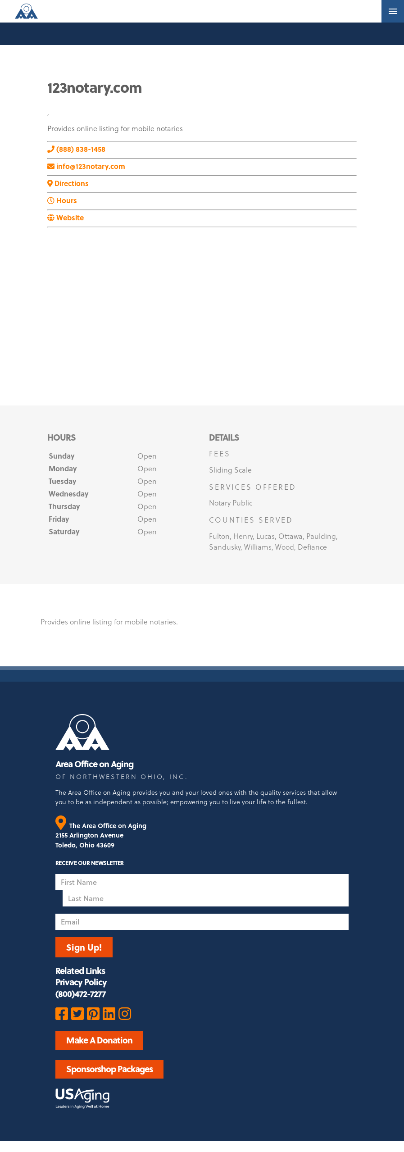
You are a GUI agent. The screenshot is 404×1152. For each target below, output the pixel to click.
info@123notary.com (86, 166)
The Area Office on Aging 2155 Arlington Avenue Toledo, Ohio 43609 (100, 835)
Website (65, 217)
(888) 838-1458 (76, 149)
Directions (68, 183)
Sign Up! (84, 947)
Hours (62, 200)
